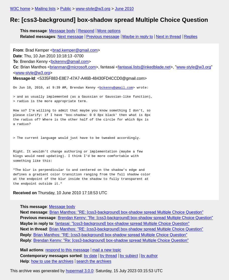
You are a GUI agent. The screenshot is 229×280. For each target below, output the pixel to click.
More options (109, 31)
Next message (70, 36)
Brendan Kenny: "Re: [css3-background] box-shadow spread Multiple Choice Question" (135, 218)
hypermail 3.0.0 (79, 271)
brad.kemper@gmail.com (75, 50)
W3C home (20, 9)
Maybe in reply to (137, 36)
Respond (86, 31)
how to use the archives (52, 261)
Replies (190, 36)
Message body (62, 31)
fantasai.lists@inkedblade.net (144, 67)
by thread (108, 256)
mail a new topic (106, 250)
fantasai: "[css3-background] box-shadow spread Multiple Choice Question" (122, 223)
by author (149, 256)
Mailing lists (45, 9)
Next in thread (168, 36)
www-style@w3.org (93, 9)
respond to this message (67, 250)
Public (65, 9)
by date (90, 256)
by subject (129, 256)
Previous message (103, 36)
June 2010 (124, 9)
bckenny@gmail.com (70, 61)
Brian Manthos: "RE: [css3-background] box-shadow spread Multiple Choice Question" (127, 212)
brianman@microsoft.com (73, 67)
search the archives (94, 261)
